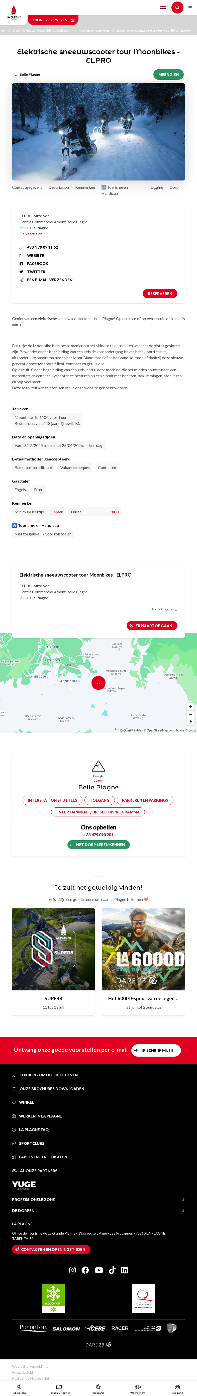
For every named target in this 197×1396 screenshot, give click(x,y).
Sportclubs (28, 1143)
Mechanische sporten (96, 30)
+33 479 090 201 (98, 834)
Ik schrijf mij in (157, 1050)
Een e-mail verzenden (46, 279)
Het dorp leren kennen (100, 844)
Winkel (23, 1102)
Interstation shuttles (52, 800)
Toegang (100, 800)
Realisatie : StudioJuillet (30, 1378)
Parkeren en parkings (145, 800)
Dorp (174, 187)
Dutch (163, 7)
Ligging (157, 187)
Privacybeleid (22, 1372)
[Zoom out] (190, 714)
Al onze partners (34, 1170)
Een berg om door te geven (45, 1075)
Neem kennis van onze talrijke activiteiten (44, 30)
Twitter (32, 271)
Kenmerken (85, 187)
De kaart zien (31, 233)
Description (59, 187)
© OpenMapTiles (131, 730)
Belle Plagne (164, 609)
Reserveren (160, 293)
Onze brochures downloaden (48, 1088)
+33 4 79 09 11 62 (39, 247)
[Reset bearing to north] (190, 721)
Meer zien (168, 74)
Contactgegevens (27, 187)
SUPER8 (53, 998)
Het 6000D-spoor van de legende (143, 998)
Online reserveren (53, 20)
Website (32, 255)
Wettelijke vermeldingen (31, 1366)
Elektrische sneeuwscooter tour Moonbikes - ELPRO (154, 30)
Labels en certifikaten (39, 1157)
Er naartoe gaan (154, 625)
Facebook (34, 263)
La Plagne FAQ (30, 1129)
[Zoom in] (190, 706)
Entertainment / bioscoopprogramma (98, 812)
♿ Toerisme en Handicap (114, 190)
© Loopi (190, 730)
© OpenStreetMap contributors (164, 730)
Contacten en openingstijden (53, 1249)
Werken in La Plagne (37, 1116)
